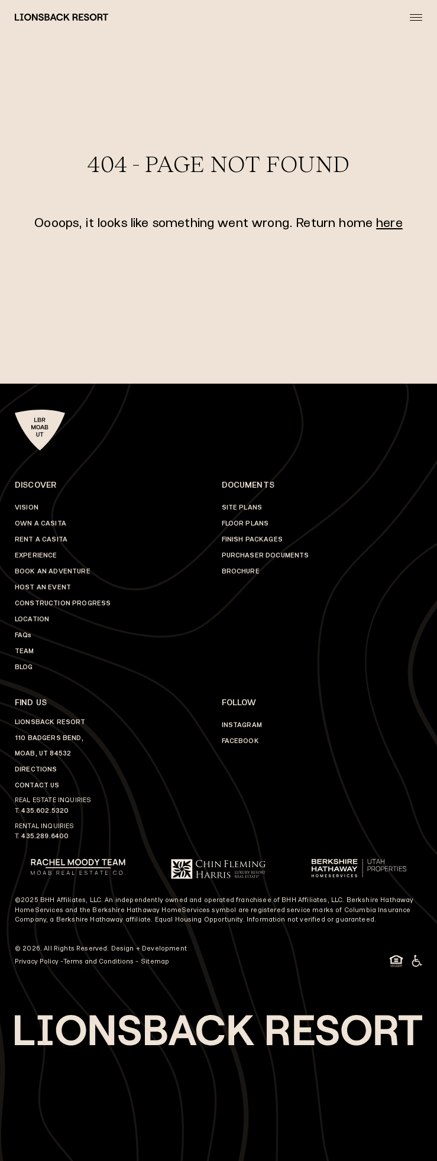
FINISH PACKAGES (252, 539)
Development (164, 948)
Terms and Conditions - (100, 961)
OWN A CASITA (40, 523)
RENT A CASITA (41, 539)
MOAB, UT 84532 (43, 753)
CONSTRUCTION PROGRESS (63, 603)
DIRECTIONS (36, 769)
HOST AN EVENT (43, 587)
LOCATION (32, 619)
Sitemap (155, 961)
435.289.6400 (45, 836)
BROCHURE (241, 571)
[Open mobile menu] (416, 17)
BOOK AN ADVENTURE (52, 571)
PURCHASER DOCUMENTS (265, 555)
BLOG (24, 667)
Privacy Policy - (39, 961)
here (389, 222)
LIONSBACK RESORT (50, 722)
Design (122, 948)
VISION (26, 507)
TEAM (24, 651)
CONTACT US (37, 785)
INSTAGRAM (242, 725)
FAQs (23, 635)
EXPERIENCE (36, 555)
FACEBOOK (240, 741)
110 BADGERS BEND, (49, 738)
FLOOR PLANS (245, 523)
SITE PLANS (242, 507)
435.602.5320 (45, 811)
